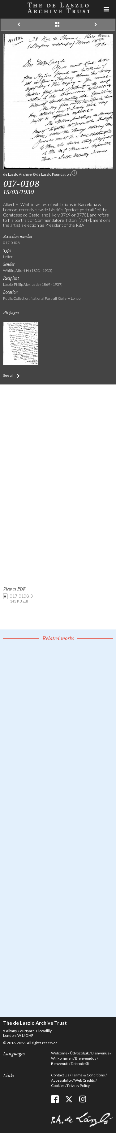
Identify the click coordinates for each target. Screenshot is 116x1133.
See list (58, 25)
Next (96, 25)
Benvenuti (59, 1063)
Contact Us (60, 1075)
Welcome (59, 1053)
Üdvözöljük (79, 1053)
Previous (20, 25)
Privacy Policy (78, 1085)
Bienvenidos (85, 1058)
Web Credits (84, 1080)
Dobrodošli (80, 1063)
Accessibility (61, 1080)
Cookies (58, 1085)
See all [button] (8, 375)
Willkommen (62, 1058)
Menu (106, 9)
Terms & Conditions (88, 1075)
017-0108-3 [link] (21, 598)
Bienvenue (100, 1053)
